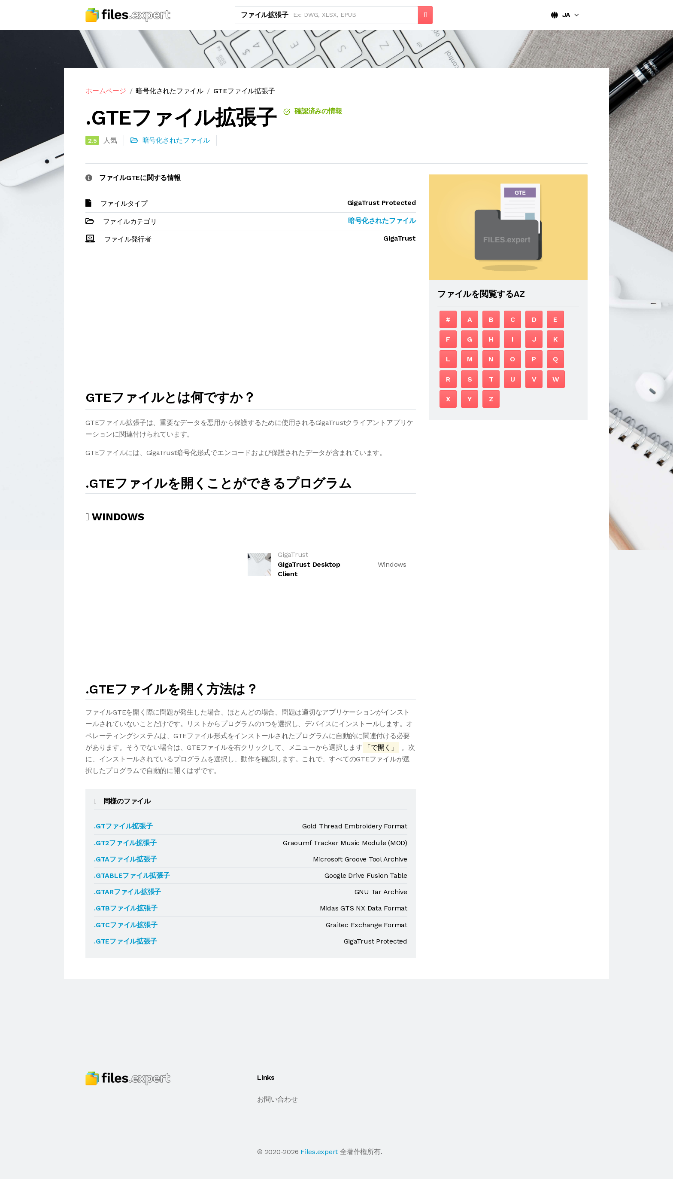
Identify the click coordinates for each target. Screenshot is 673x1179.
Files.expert (319, 1152)
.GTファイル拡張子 (123, 826)
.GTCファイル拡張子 (125, 925)
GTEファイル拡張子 (244, 91)
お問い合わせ (277, 1099)
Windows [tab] (114, 517)
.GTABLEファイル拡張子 (132, 875)
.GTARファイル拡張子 (127, 892)
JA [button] (560, 15)
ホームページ (105, 91)
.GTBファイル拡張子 (125, 908)
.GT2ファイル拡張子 (125, 843)
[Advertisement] (250, 321)
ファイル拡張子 (264, 15)
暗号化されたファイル (169, 91)
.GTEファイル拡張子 (125, 941)
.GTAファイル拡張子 (125, 859)
